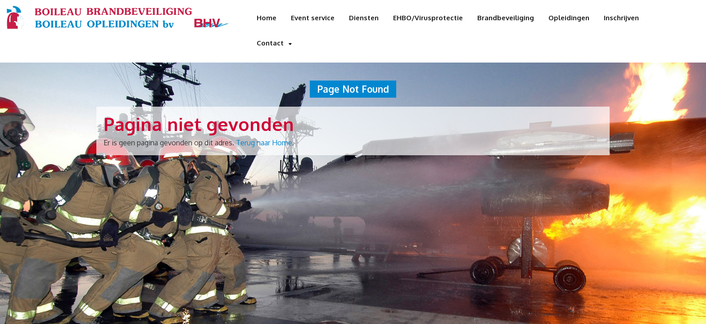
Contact (270, 43)
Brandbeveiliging (505, 18)
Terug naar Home (264, 142)
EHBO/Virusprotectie (428, 18)
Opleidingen (568, 18)
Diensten (364, 18)
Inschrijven (621, 18)
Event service (313, 18)
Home (266, 18)
